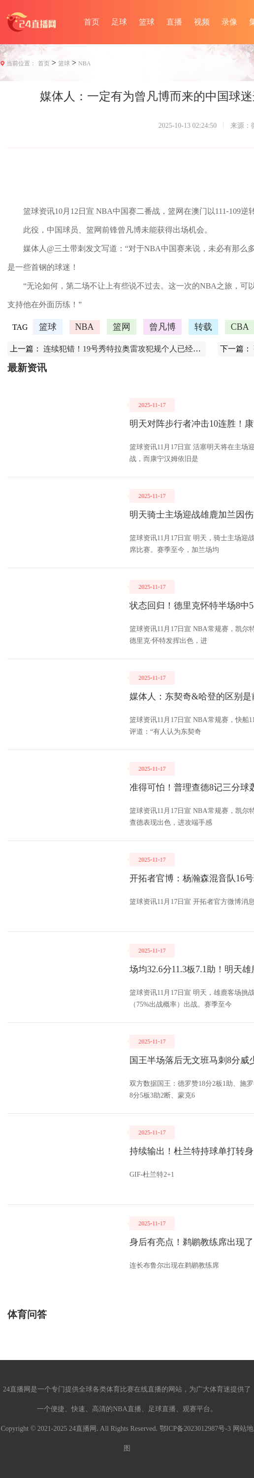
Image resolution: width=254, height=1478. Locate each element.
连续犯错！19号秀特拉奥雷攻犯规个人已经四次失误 (133, 349)
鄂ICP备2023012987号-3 (195, 1428)
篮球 (147, 22)
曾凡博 (162, 327)
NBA (84, 63)
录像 (229, 22)
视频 (202, 22)
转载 (203, 327)
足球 (119, 22)
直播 (174, 22)
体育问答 (27, 1314)
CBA (240, 327)
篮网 (121, 327)
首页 (91, 22)
